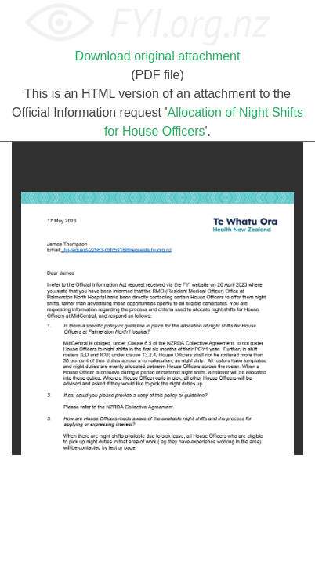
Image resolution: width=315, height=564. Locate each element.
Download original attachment (158, 56)
